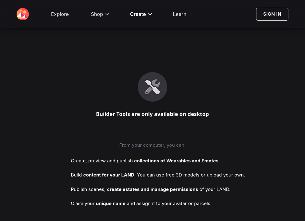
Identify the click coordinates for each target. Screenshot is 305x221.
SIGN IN (272, 14)
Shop (101, 14)
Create (141, 14)
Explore (60, 14)
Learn (179, 14)
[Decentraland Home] (23, 14)
